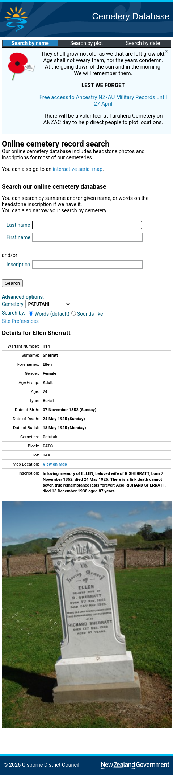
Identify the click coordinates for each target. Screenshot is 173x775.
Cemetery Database (130, 16)
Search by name (29, 43)
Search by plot (86, 43)
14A (46, 455)
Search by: (13, 313)
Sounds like (87, 314)
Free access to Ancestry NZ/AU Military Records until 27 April (103, 100)
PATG (48, 445)
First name (18, 237)
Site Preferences (20, 321)
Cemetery (13, 304)
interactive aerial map (77, 169)
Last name (18, 225)
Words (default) (49, 314)
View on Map (55, 464)
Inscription (18, 264)
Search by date (143, 43)
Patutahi (50, 436)
